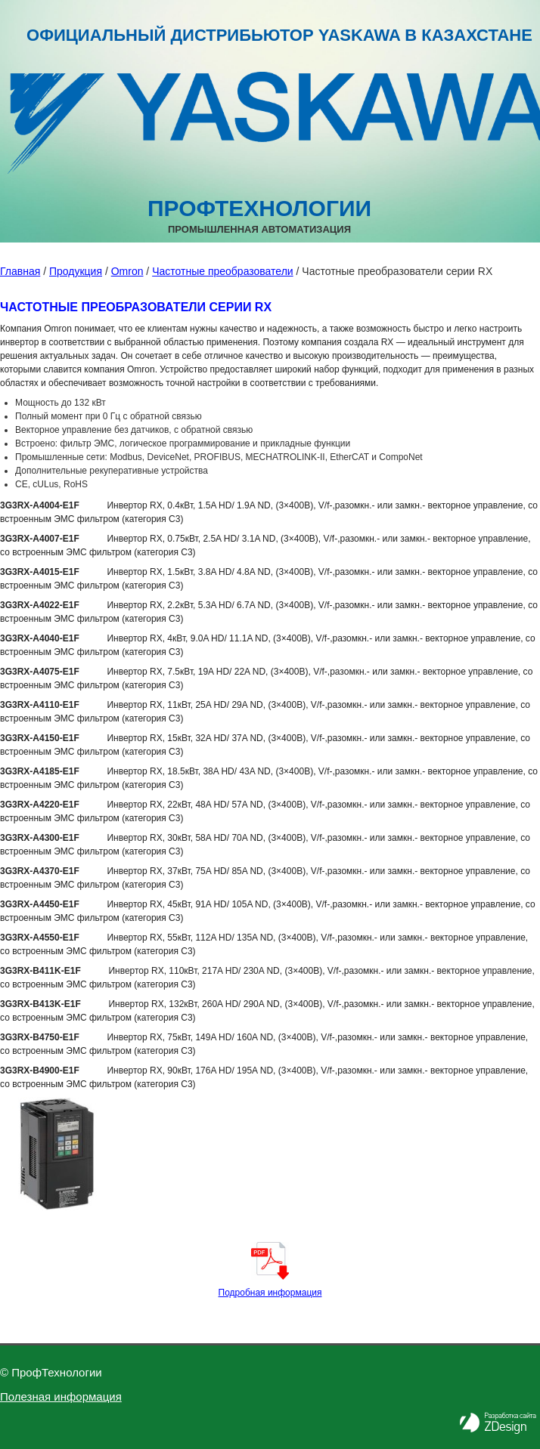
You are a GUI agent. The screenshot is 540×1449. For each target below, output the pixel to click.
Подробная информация (270, 1292)
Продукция (75, 271)
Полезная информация (61, 1396)
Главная (20, 271)
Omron (127, 271)
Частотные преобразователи (222, 271)
